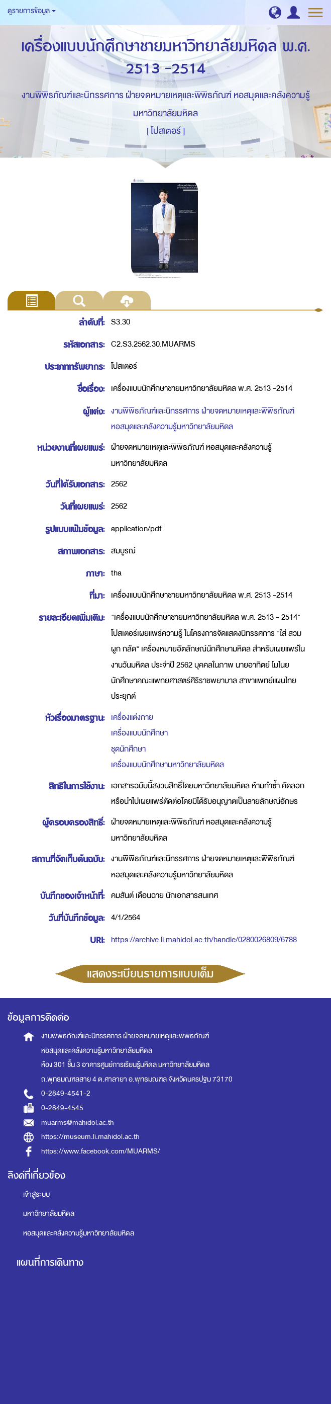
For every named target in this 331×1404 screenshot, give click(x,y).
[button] (275, 12)
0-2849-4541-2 (65, 1093)
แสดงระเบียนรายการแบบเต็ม (150, 974)
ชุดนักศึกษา (128, 749)
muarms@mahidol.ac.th (77, 1122)
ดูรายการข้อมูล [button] (32, 11)
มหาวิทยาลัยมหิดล (48, 1213)
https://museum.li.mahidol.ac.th (90, 1136)
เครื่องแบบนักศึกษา (139, 733)
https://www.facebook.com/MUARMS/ (100, 1151)
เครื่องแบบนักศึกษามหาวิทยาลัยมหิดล (167, 765)
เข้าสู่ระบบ (36, 1194)
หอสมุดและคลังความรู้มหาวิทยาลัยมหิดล (78, 1233)
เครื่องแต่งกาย (132, 717)
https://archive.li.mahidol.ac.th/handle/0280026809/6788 (204, 940)
